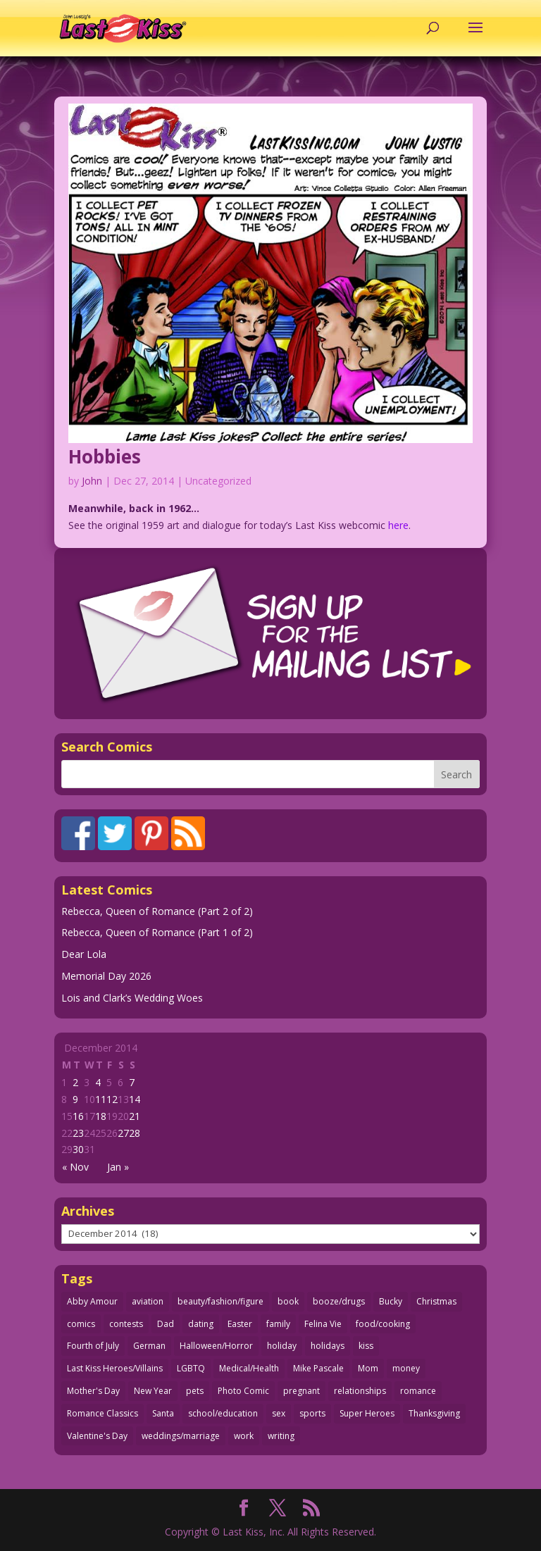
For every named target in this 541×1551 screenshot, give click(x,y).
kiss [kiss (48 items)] (366, 1346)
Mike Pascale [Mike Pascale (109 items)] (318, 1368)
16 (78, 1116)
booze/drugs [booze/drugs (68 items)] (339, 1301)
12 (112, 1099)
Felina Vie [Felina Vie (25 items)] (323, 1324)
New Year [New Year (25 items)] (153, 1391)
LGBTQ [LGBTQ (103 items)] (191, 1368)
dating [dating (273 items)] (200, 1324)
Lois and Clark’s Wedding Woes (132, 997)
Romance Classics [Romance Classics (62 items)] (102, 1413)
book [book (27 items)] (288, 1301)
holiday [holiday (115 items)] (282, 1346)
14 (134, 1099)
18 (100, 1116)
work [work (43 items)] (244, 1436)
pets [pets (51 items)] (195, 1391)
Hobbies (104, 456)
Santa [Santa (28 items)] (163, 1413)
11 (100, 1099)
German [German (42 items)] (149, 1346)
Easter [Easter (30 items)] (240, 1324)
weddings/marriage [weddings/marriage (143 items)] (181, 1436)
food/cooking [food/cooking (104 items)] (383, 1324)
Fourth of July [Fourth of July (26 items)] (93, 1346)
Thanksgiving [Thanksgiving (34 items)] (434, 1413)
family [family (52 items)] (278, 1324)
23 (78, 1133)
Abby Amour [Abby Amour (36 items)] (92, 1301)
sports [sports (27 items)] (312, 1413)
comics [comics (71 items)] (81, 1324)
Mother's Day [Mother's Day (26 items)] (93, 1391)
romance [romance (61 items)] (418, 1391)
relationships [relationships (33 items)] (360, 1391)
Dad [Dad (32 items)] (165, 1324)
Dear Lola (83, 954)
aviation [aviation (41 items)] (147, 1301)
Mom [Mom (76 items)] (368, 1368)
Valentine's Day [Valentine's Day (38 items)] (97, 1436)
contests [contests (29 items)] (126, 1324)
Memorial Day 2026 (106, 976)
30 (78, 1149)
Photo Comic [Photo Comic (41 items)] (243, 1391)
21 (134, 1116)
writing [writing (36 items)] (281, 1436)
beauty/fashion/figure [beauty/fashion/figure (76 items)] (220, 1301)
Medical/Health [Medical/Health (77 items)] (249, 1368)
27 (123, 1133)
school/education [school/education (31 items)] (223, 1413)
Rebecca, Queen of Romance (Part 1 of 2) (157, 932)
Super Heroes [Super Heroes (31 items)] (367, 1413)
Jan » (118, 1166)
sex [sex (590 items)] (278, 1413)
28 (134, 1133)
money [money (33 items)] (406, 1368)
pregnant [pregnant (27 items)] (301, 1391)
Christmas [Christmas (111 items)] (436, 1301)
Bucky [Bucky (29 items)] (390, 1301)
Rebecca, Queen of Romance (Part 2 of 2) (157, 911)
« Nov (75, 1166)
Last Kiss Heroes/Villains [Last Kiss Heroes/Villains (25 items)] (115, 1368)
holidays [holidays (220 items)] (327, 1346)
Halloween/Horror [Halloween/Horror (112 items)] (216, 1346)
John (92, 480)
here (398, 525)
